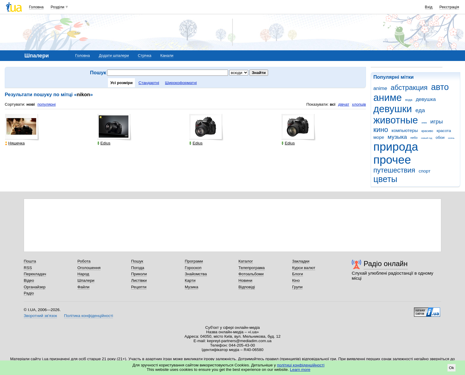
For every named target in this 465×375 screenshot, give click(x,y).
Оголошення (89, 267)
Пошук (137, 261)
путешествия (394, 170)
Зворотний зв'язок (40, 315)
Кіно (296, 280)
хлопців (359, 104)
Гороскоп (193, 267)
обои (440, 137)
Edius (104, 143)
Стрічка (144, 55)
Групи (297, 287)
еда (420, 110)
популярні (46, 104)
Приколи (139, 274)
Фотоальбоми (251, 274)
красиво (427, 131)
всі (332, 104)
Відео (29, 280)
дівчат (343, 104)
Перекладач (35, 274)
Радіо (29, 293)
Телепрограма (251, 267)
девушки (392, 108)
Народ (83, 274)
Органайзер (34, 287)
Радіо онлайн (386, 264)
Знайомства (196, 274)
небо (414, 137)
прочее (392, 159)
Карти (190, 280)
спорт (425, 170)
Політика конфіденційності (88, 315)
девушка (426, 99)
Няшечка (15, 143)
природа (395, 146)
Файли (83, 287)
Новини (245, 280)
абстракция (409, 87)
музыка (397, 137)
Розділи (57, 7)
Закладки (300, 261)
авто (440, 87)
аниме (387, 97)
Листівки (139, 280)
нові (30, 104)
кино (380, 129)
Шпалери (85, 280)
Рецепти (138, 287)
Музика (191, 287)
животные (395, 120)
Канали (166, 55)
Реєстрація (449, 7)
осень (451, 138)
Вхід (429, 7)
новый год (426, 138)
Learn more (300, 369)
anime (380, 88)
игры (436, 121)
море (378, 137)
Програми (194, 261)
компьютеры (404, 130)
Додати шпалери (114, 55)
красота (444, 130)
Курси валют (303, 267)
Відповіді (246, 287)
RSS (28, 267)
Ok (451, 368)
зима (424, 122)
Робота (83, 261)
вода (409, 100)
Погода (137, 267)
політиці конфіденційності (300, 365)
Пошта (30, 261)
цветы (385, 179)
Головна (36, 7)
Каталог (245, 261)
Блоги (297, 274)
